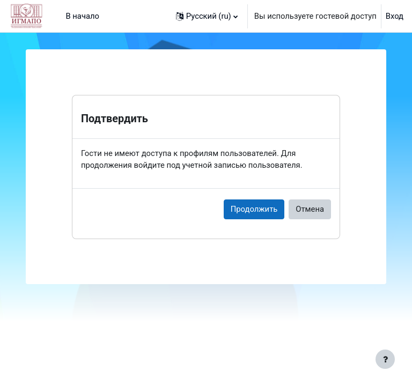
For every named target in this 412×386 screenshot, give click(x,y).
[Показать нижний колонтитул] (385, 359)
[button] (206, 16)
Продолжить (254, 209)
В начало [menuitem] (82, 16)
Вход (394, 16)
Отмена (310, 209)
